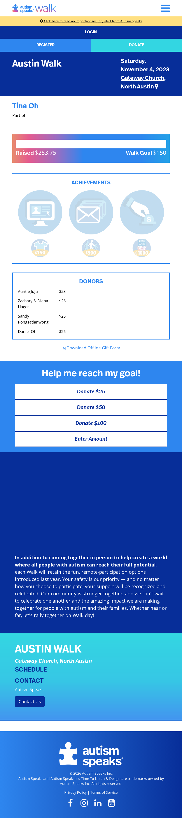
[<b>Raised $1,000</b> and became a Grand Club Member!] (142, 247)
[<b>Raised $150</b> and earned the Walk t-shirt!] (40, 247)
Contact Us (30, 701)
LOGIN (91, 32)
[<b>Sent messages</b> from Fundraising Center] (91, 211)
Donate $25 (91, 391)
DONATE (136, 45)
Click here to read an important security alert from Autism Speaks (91, 21)
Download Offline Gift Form (91, 348)
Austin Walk (36, 63)
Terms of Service (104, 792)
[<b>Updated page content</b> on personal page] (40, 211)
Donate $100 (91, 423)
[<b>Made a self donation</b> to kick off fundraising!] (142, 211)
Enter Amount (91, 439)
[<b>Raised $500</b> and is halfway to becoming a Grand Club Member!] (91, 247)
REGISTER (45, 45)
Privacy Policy (75, 792)
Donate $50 (91, 407)
